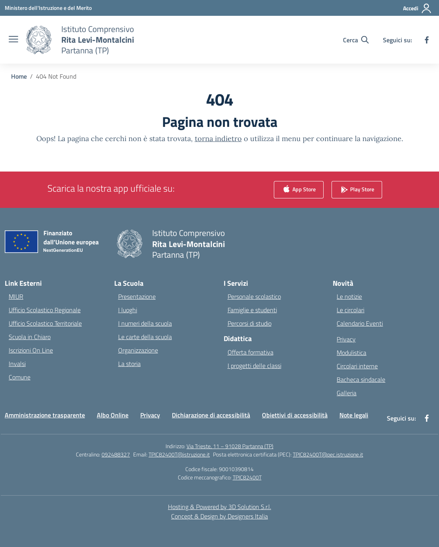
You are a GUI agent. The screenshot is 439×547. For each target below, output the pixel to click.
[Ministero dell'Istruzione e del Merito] (48, 8)
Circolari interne (357, 366)
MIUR (16, 296)
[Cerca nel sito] (356, 40)
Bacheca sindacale (361, 379)
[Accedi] (417, 8)
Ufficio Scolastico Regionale (45, 310)
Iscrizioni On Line (31, 350)
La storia (129, 363)
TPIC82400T (247, 477)
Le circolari (350, 310)
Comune (19, 377)
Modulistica (351, 352)
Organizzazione (138, 350)
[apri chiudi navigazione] (13, 40)
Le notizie (349, 296)
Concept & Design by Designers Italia (219, 516)
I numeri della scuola (145, 323)
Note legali (353, 415)
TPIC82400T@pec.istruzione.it (328, 454)
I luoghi (127, 310)
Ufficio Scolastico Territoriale (45, 323)
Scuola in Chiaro (30, 336)
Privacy (346, 339)
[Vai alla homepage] (97, 40)
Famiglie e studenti (252, 310)
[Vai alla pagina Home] (19, 76)
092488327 (116, 454)
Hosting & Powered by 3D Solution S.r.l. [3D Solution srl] (219, 506)
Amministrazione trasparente (45, 415)
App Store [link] (299, 190)
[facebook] (426, 39)
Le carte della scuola (145, 336)
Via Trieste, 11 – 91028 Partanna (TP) (230, 446)
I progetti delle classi (254, 365)
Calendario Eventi (360, 323)
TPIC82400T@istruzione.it (179, 454)
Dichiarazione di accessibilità (211, 415)
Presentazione (137, 296)
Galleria (346, 393)
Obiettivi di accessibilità (295, 415)
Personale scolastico (254, 296)
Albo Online (112, 415)
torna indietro (218, 138)
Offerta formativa (250, 352)
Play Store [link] (356, 190)
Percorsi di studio (249, 323)
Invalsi (17, 363)
